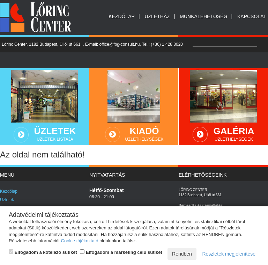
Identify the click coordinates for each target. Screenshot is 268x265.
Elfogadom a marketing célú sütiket (121, 252)
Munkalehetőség (203, 16)
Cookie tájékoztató (79, 240)
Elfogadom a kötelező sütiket (43, 252)
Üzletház (157, 16)
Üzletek (7, 199)
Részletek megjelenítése (228, 254)
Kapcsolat (251, 16)
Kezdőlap (122, 16)
